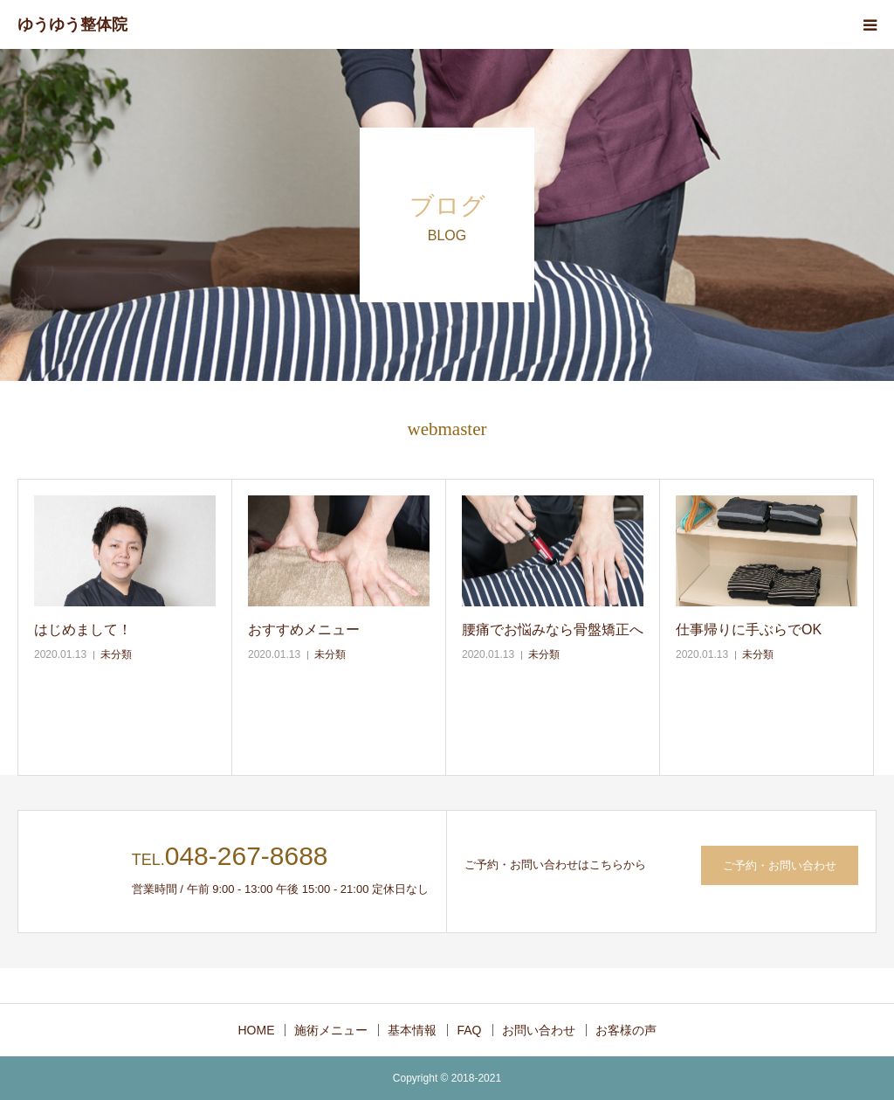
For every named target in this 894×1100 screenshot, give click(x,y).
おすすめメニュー (304, 629)
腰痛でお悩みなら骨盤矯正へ (552, 629)
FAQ (469, 1030)
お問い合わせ (538, 1030)
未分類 (116, 654)
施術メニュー (331, 1030)
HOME (255, 1030)
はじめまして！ (83, 629)
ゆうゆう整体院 (72, 24)
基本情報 (412, 1030)
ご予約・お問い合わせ (779, 865)
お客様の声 (626, 1030)
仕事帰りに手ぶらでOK (749, 629)
